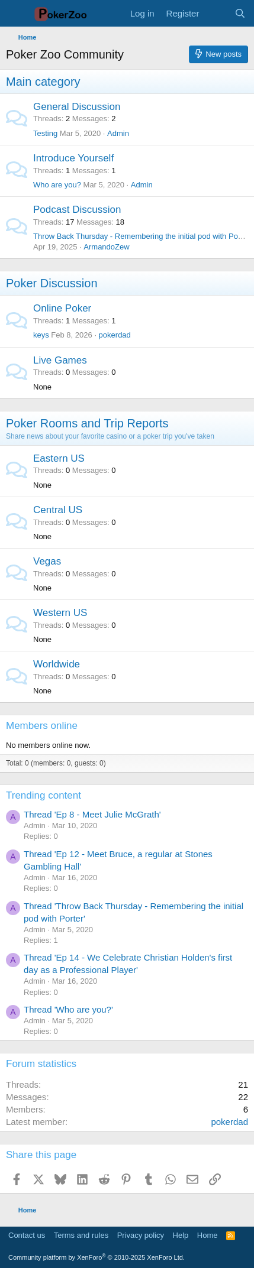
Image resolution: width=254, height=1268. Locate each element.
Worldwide (56, 664)
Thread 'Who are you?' (68, 1009)
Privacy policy (140, 1235)
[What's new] (216, 13)
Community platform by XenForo (96, 1257)
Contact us (26, 1235)
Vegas (47, 561)
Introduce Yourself (73, 158)
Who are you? (57, 184)
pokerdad (115, 334)
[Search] (240, 13)
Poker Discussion (52, 283)
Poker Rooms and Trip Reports (87, 423)
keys (41, 334)
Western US (60, 612)
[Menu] (16, 13)
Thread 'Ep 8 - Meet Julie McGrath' (92, 814)
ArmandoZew (106, 246)
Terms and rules (81, 1235)
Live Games (60, 360)
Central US (57, 509)
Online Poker (62, 308)
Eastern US (59, 458)
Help (181, 1235)
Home (207, 1235)
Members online (42, 725)
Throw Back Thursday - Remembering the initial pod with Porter (141, 236)
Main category (43, 81)
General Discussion (76, 106)
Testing (45, 133)
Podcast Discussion (77, 209)
